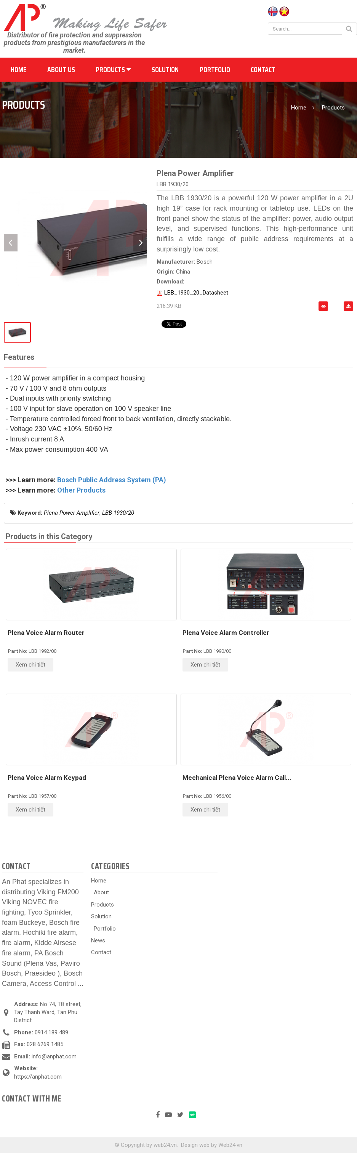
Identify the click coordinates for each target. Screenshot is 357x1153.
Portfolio (215, 69)
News (98, 940)
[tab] (19, 357)
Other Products (81, 490)
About (101, 892)
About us (61, 69)
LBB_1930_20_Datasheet (196, 292)
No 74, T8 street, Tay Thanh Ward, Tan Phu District (48, 1012)
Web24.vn (230, 1145)
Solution (165, 69)
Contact (263, 69)
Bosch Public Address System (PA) (111, 480)
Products (113, 69)
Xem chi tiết (30, 664)
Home (18, 69)
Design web (195, 1145)
